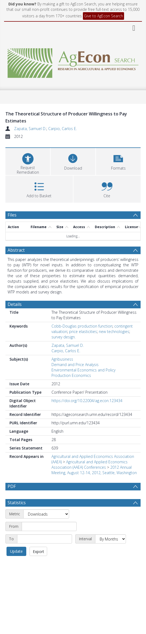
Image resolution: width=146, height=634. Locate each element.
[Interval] (110, 539)
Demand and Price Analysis (75, 364)
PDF (12, 486)
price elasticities (83, 331)
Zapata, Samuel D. (30, 128)
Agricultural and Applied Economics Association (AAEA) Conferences (89, 464)
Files (12, 215)
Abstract (16, 250)
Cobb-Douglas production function (81, 326)
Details (15, 304)
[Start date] (49, 526)
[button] (118, 161)
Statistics (17, 503)
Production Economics (71, 375)
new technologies (114, 331)
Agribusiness (62, 359)
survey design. (63, 336)
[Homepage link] (73, 61)
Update (16, 551)
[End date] (44, 539)
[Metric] (46, 514)
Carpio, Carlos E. (62, 128)
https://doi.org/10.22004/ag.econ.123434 (86, 400)
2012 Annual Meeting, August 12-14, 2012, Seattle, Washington (94, 470)
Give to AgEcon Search (103, 15)
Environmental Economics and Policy (83, 370)
